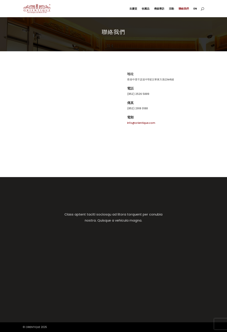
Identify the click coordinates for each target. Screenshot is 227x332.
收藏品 (145, 8)
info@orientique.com (141, 123)
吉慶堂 (133, 8)
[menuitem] (195, 12)
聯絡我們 (184, 8)
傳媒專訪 (159, 8)
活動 (171, 8)
